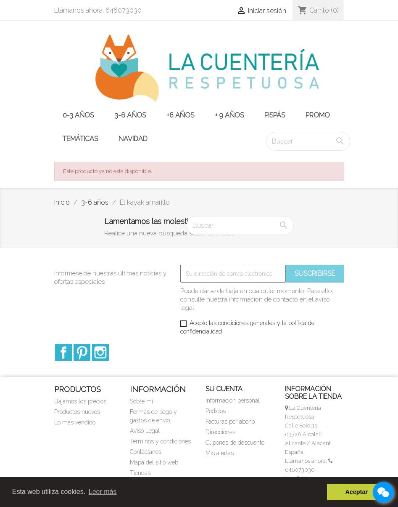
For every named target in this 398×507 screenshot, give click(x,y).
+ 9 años (229, 115)
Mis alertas (220, 453)
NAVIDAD (133, 139)
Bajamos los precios (80, 401)
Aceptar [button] (356, 491)
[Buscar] (308, 141)
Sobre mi (141, 401)
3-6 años (130, 115)
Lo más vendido (74, 422)
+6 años (180, 115)
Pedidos (216, 411)
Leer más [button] (103, 491)
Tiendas (140, 473)
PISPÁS (274, 115)
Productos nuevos (77, 411)
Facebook (63, 352)
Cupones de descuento (235, 442)
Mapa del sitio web (154, 462)
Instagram (100, 352)
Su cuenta (224, 389)
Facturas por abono (230, 421)
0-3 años (78, 115)
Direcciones (220, 432)
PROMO (318, 115)
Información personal (233, 400)
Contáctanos (145, 451)
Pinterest (82, 352)
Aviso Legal (145, 430)
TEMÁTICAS (80, 139)
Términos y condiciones (160, 441)
